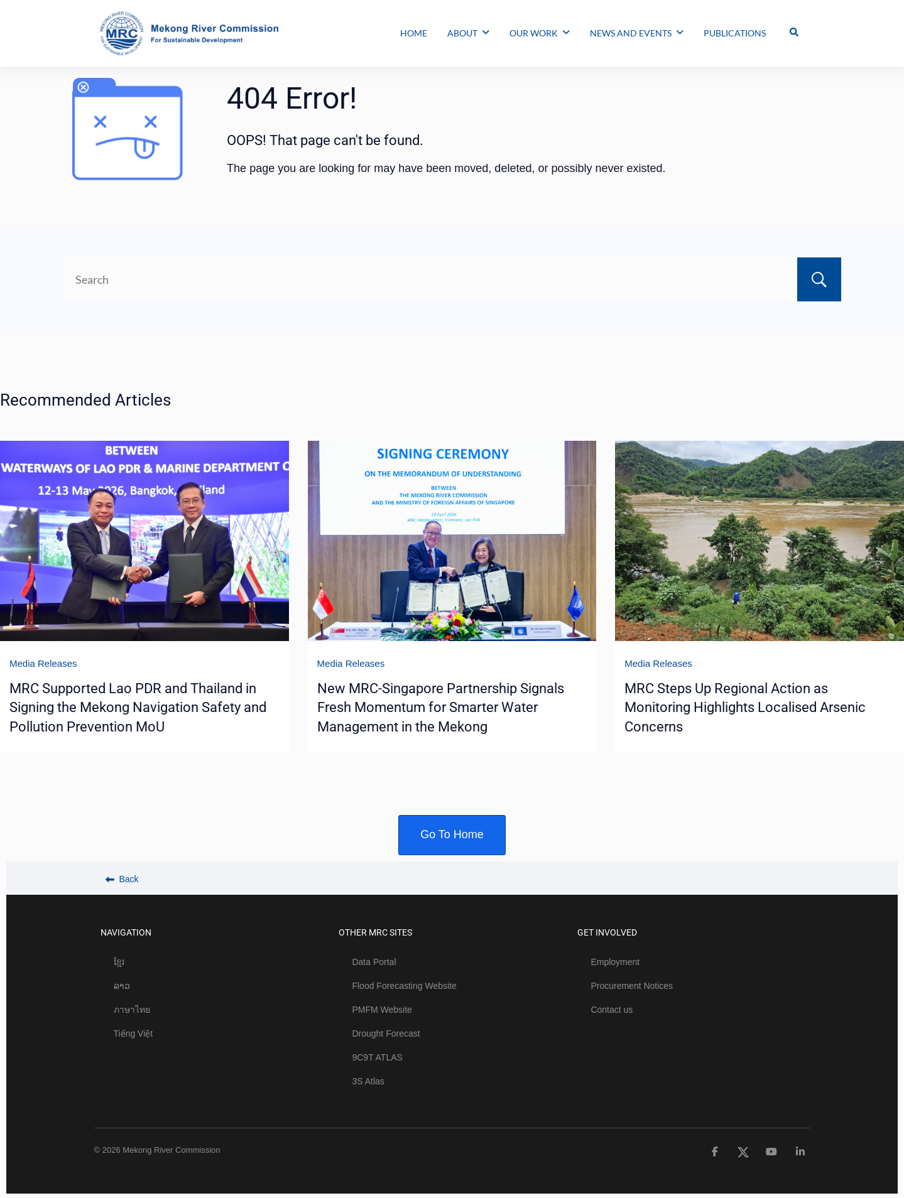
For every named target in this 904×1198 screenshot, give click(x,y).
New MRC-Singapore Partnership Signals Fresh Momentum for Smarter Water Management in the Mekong (440, 708)
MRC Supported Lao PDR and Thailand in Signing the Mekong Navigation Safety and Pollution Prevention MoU (137, 708)
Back (122, 879)
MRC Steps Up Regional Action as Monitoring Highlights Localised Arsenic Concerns (745, 708)
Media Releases (43, 663)
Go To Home (452, 834)
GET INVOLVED (607, 932)
